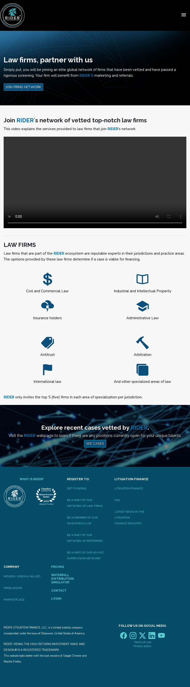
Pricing (57, 567)
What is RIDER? (32, 479)
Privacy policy (142, 646)
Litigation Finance (129, 488)
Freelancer (13, 588)
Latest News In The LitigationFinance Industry (129, 517)
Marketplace (14, 599)
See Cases (95, 443)
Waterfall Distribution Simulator (62, 578)
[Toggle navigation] (184, 15)
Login (56, 598)
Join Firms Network (23, 87)
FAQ (117, 500)
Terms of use (142, 642)
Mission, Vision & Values (22, 576)
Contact (58, 590)
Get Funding (76, 488)
